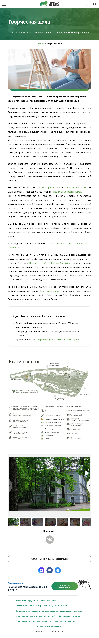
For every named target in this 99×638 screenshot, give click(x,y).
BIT (46, 632)
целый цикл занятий (75, 187)
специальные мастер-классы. (68, 191)
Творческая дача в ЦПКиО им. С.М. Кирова (57, 339)
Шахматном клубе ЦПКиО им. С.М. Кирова (50, 263)
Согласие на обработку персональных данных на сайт (41, 606)
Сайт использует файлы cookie (49, 626)
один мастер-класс (45, 187)
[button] (88, 486)
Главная (40, 43)
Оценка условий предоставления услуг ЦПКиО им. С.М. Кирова (45, 621)
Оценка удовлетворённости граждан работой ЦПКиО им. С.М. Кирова (49, 616)
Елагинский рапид (49, 290)
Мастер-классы (44, 32)
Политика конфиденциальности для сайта (36, 600)
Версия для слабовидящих (49, 558)
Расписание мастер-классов (72, 32)
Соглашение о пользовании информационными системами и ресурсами (50, 611)
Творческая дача (21, 32)
